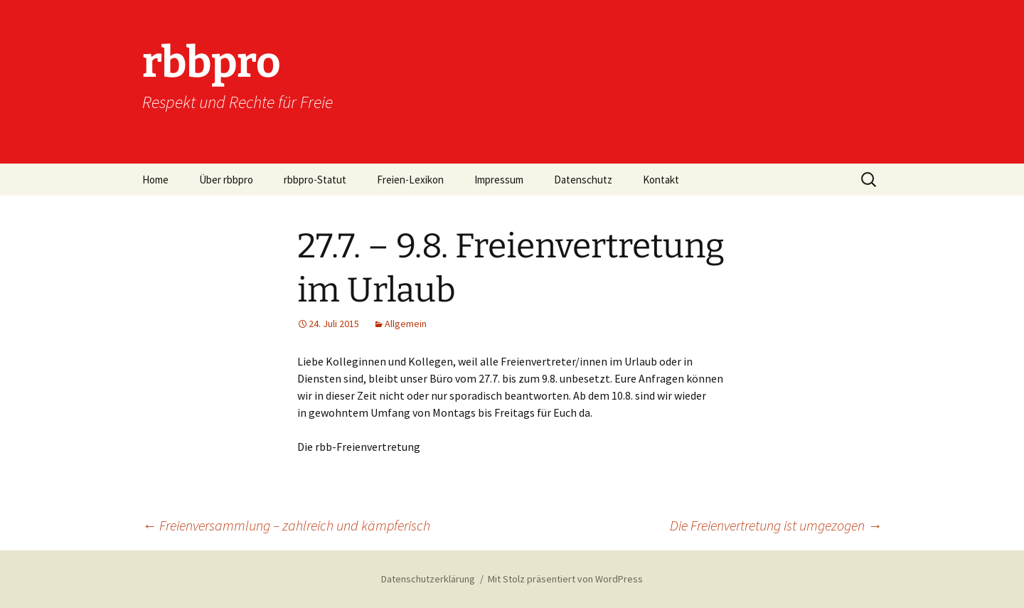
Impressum (498, 179)
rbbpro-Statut (315, 179)
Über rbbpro (226, 179)
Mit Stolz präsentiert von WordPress (565, 578)
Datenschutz (583, 179)
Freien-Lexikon (410, 179)
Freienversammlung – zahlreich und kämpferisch (286, 525)
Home (155, 179)
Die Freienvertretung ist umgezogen (776, 525)
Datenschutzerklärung (428, 578)
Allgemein (406, 323)
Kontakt (661, 179)
